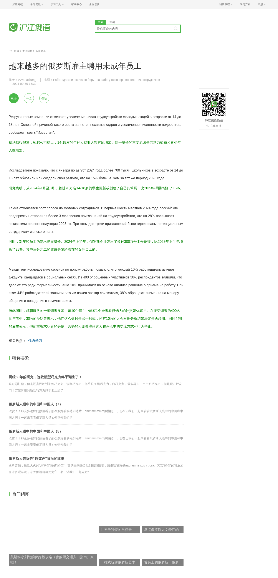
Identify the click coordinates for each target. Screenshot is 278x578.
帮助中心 (76, 4)
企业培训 (94, 4)
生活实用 (27, 51)
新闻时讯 (40, 51)
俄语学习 (35, 341)
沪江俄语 (14, 51)
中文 (29, 98)
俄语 (44, 98)
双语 (14, 98)
